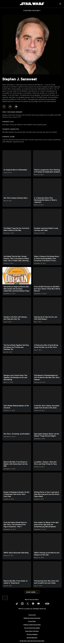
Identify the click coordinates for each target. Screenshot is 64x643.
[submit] (60, 3)
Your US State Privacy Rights (32, 627)
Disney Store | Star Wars (32, 631)
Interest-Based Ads (32, 637)
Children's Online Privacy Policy (32, 624)
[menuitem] (3, 3)
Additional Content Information (32, 618)
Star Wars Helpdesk (32, 634)
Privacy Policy (32, 621)
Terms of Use (32, 614)
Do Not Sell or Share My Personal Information (32, 640)
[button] (32, 592)
